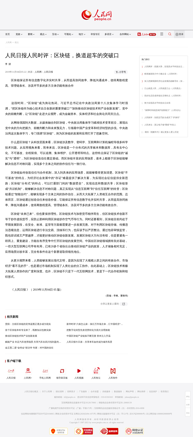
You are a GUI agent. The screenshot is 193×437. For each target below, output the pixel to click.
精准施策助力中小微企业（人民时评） (161, 74)
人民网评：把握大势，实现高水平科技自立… (164, 67)
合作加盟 (95, 391)
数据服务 (118, 391)
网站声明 (130, 391)
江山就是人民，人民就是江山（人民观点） (163, 88)
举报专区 (95, 34)
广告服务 (83, 391)
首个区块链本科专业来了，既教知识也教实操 (28, 330)
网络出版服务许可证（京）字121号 (112, 414)
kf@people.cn (69, 397)
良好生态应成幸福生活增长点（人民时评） (163, 96)
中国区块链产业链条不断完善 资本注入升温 (88, 336)
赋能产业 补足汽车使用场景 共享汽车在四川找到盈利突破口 (35, 342)
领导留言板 (62, 372)
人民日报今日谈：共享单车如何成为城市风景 (89, 342)
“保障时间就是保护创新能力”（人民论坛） (163, 110)
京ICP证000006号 (137, 414)
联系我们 (165, 391)
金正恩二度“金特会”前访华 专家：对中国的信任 (29, 348)
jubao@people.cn (132, 397)
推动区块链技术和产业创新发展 (21, 336)
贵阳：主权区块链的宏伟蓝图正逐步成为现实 (28, 324)
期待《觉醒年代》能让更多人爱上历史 (162, 132)
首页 (7, 34)
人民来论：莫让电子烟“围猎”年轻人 (160, 125)
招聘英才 (71, 391)
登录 (181, 34)
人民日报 (11, 372)
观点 (17, 42)
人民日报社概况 (31, 391)
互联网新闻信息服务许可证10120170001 (78, 403)
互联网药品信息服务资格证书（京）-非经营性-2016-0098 (119, 408)
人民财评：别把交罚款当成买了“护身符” (162, 117)
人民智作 (113, 372)
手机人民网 (45, 372)
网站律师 (141, 391)
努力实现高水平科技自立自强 (157, 103)
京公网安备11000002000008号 (159, 414)
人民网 (9, 42)
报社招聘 (60, 391)
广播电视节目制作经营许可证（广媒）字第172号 (70, 408)
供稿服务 (106, 391)
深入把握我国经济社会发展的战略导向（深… (164, 81)
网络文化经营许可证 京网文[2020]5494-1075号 (75, 414)
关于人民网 (47, 391)
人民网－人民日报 (44, 72)
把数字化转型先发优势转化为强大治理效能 (88, 330)
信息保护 (153, 391)
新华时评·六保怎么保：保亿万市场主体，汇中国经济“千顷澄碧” (99, 324)
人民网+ (28, 372)
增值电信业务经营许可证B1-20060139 (115, 403)
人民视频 (79, 372)
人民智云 (96, 372)
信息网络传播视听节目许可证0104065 (37, 414)
